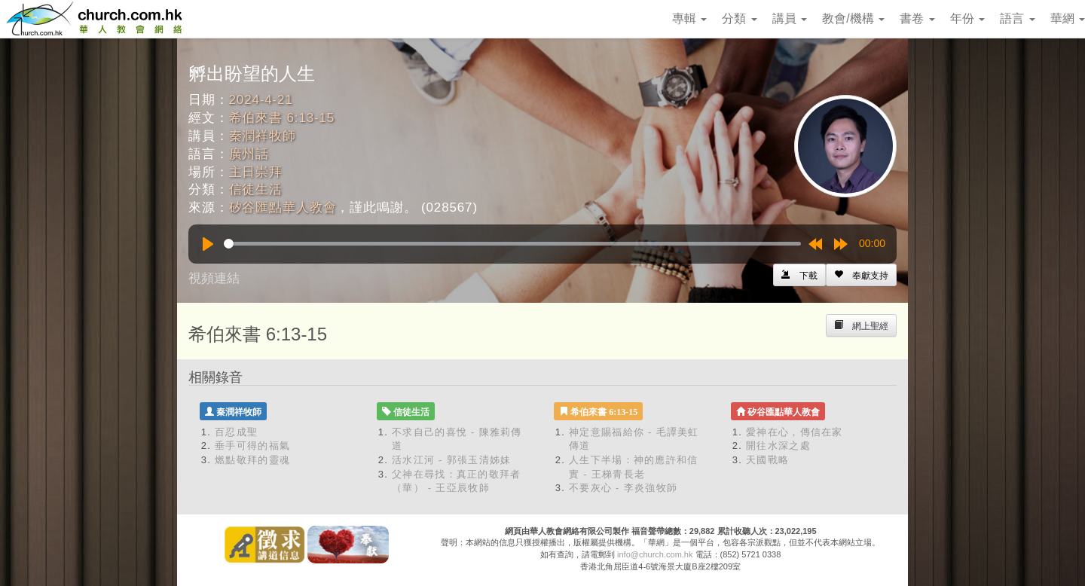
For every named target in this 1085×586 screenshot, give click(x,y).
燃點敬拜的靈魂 (252, 459)
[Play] (208, 244)
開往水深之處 (778, 445)
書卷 (917, 18)
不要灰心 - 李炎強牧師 (623, 487)
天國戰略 (767, 459)
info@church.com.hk (654, 554)
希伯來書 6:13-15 (282, 118)
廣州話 (249, 154)
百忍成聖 (236, 432)
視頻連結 (214, 278)
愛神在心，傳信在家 (794, 432)
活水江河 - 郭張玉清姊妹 (451, 459)
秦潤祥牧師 (262, 136)
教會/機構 (853, 18)
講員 (789, 18)
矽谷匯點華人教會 (283, 207)
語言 (1017, 18)
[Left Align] (861, 275)
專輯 (689, 18)
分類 (739, 18)
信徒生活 (256, 189)
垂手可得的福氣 (252, 445)
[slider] (512, 244)
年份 (967, 18)
